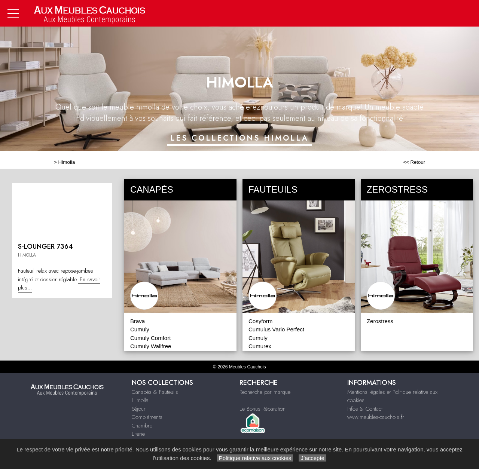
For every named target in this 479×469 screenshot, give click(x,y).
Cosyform (260, 321)
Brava (137, 321)
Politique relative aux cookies (255, 458)
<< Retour (414, 162)
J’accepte (312, 458)
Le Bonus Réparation (263, 409)
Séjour (139, 409)
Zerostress (380, 321)
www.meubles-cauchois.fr (375, 417)
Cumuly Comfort (150, 338)
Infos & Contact (364, 409)
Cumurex (259, 346)
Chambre (142, 426)
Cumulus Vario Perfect (276, 329)
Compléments (147, 417)
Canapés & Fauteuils (155, 392)
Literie (138, 434)
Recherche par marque (265, 392)
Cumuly (139, 329)
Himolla (66, 162)
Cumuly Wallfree (150, 346)
